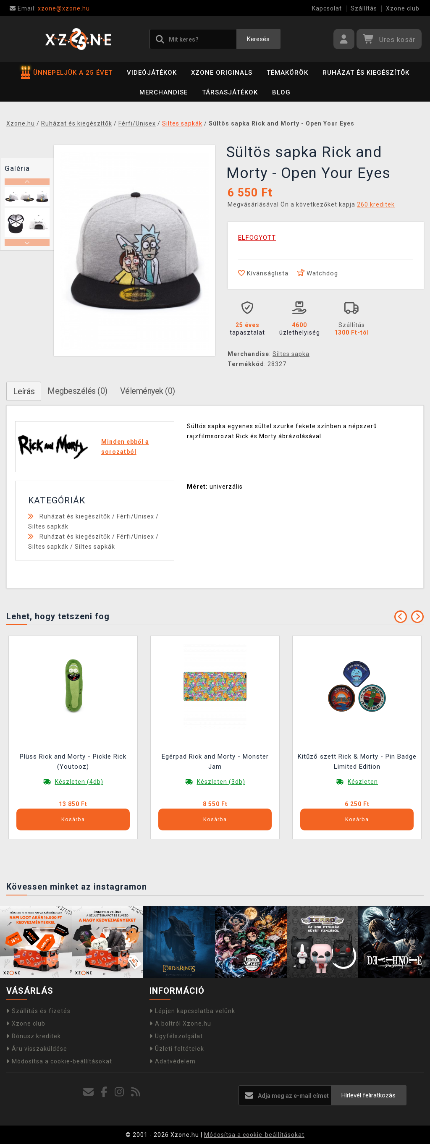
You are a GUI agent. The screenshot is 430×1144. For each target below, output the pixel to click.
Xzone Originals (221, 72)
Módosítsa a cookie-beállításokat (59, 1061)
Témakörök (287, 72)
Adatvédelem (172, 1061)
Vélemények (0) (147, 391)
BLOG (281, 92)
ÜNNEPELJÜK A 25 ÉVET (67, 72)
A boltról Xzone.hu (180, 1023)
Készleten (363, 781)
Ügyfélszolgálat (176, 1036)
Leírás (23, 391)
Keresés (258, 39)
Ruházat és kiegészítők (365, 72)
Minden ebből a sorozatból (125, 446)
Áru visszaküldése (36, 1048)
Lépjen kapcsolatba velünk (192, 1011)
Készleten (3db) (221, 781)
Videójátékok (152, 72)
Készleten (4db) (79, 781)
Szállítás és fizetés (38, 1011)
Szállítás (364, 8)
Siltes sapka (291, 354)
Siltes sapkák (48, 526)
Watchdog (317, 273)
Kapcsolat (327, 8)
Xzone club (403, 8)
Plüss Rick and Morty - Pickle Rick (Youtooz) (73, 761)
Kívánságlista (263, 273)
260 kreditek (376, 204)
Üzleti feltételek (176, 1048)
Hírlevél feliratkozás (368, 1095)
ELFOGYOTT (257, 237)
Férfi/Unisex (135, 516)
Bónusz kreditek (33, 1036)
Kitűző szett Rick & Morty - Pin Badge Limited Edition (357, 761)
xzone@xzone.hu (50, 8)
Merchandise (163, 92)
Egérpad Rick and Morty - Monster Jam (215, 761)
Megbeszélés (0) (77, 391)
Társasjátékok (230, 92)
